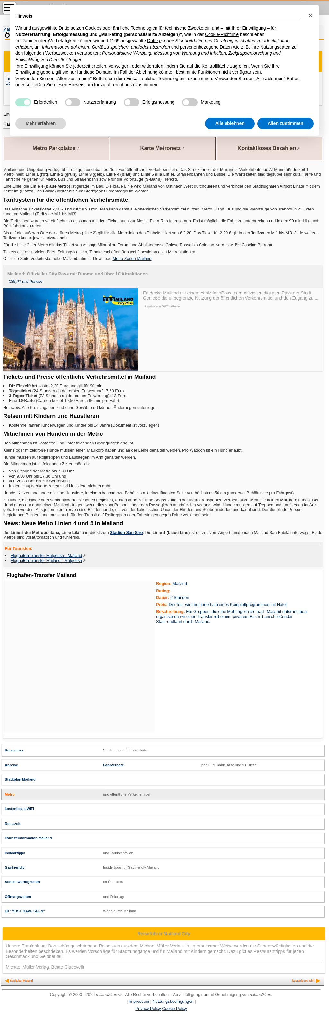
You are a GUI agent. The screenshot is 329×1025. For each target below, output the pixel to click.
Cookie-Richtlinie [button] (222, 34)
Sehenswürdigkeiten (22, 882)
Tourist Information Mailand (28, 838)
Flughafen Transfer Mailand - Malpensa (46, 560)
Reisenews (14, 750)
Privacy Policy (148, 1008)
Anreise (11, 765)
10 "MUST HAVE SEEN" (25, 911)
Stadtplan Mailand (20, 779)
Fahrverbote (113, 765)
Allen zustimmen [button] (285, 123)
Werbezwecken (60, 53)
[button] (310, 15)
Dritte (152, 40)
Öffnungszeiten (18, 897)
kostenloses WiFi (19, 809)
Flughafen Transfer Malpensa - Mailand (46, 555)
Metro (9, 794)
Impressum (139, 1001)
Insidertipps (15, 853)
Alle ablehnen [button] (230, 123)
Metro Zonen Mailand (132, 258)
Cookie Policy (174, 1008)
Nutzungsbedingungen (173, 1001)
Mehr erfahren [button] (41, 123)
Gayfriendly (15, 867)
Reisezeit (13, 823)
